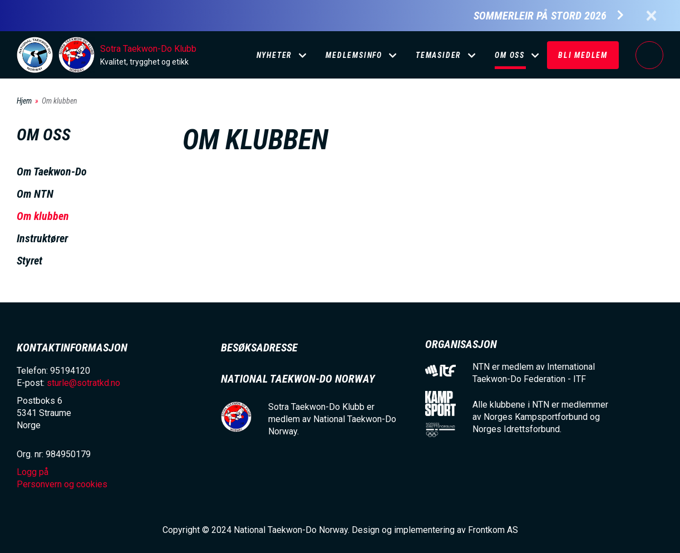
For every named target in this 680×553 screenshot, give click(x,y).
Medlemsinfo (354, 55)
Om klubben (43, 216)
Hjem (24, 100)
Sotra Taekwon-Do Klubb (148, 48)
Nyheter (275, 55)
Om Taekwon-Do (52, 171)
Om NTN (35, 193)
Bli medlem (583, 55)
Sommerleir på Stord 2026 (540, 15)
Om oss (510, 55)
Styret (29, 260)
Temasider (438, 55)
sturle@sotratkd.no (83, 383)
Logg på (649, 55)
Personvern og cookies (62, 484)
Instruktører (42, 238)
